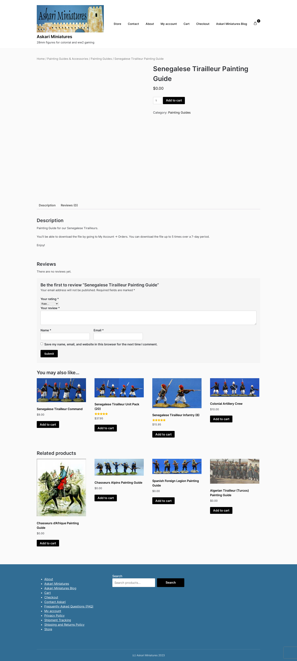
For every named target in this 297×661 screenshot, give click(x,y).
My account (169, 24)
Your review (50, 308)
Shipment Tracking (57, 620)
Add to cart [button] (48, 424)
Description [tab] (47, 205)
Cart (187, 24)
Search (117, 576)
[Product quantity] (157, 100)
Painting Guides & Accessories (67, 59)
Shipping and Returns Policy (64, 624)
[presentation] (24, 62)
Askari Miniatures (54, 36)
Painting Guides (101, 59)
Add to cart (174, 100)
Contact (133, 24)
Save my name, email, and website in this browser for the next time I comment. (101, 344)
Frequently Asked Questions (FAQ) (68, 606)
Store (117, 24)
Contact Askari (55, 602)
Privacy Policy (54, 615)
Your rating (50, 299)
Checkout (202, 24)
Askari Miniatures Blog (231, 24)
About (150, 24)
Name (46, 330)
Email (99, 330)
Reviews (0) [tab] (69, 205)
